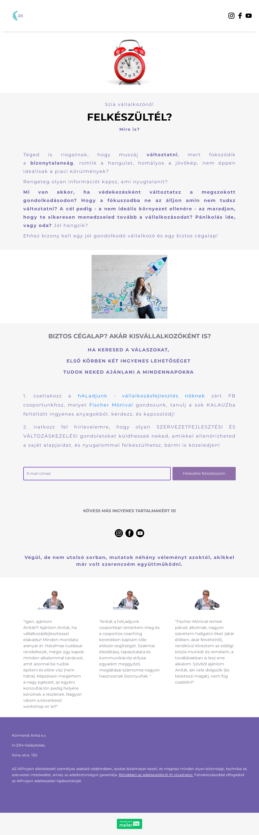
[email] (97, 473)
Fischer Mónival (111, 405)
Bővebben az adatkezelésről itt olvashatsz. (156, 775)
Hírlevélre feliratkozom (204, 473)
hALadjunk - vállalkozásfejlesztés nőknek (141, 396)
